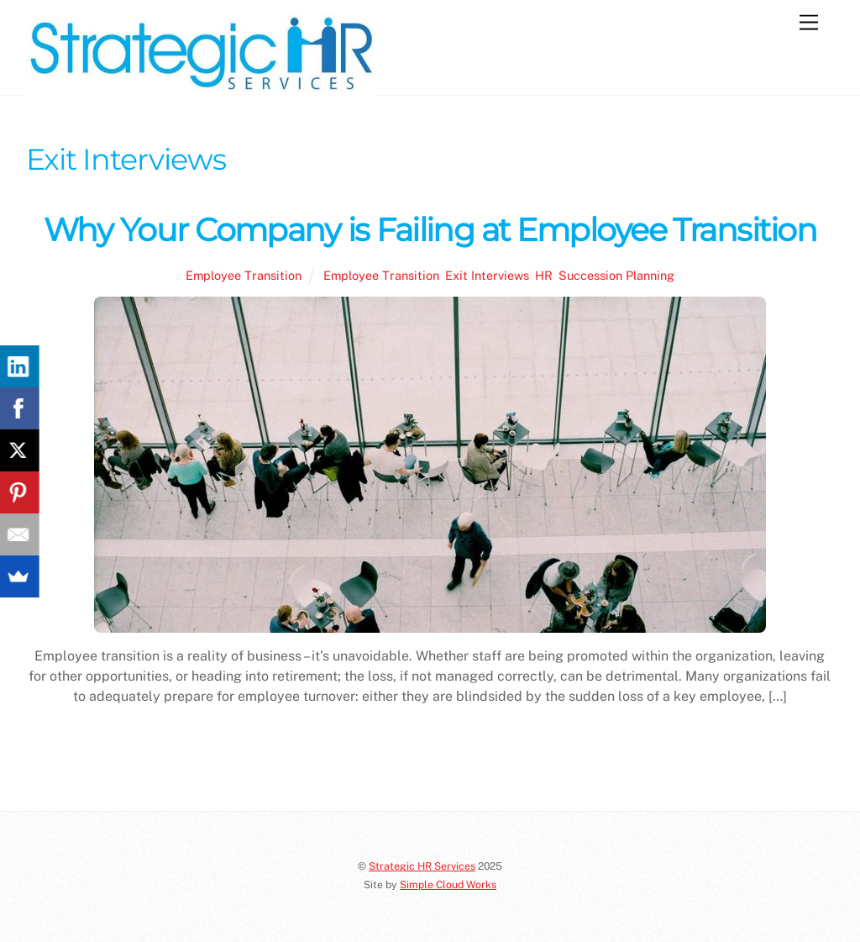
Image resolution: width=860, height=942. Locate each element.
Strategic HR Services (422, 866)
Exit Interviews (487, 275)
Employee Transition (244, 275)
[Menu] (809, 23)
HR (544, 275)
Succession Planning (616, 275)
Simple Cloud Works (448, 884)
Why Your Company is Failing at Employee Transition (430, 230)
